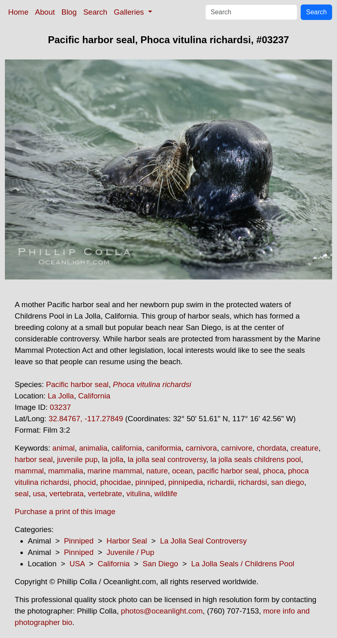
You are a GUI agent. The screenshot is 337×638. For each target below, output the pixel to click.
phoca (273, 470)
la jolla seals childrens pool (256, 459)
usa (39, 493)
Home (18, 12)
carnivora (201, 448)
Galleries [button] (130, 12)
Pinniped (79, 541)
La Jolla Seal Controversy (203, 541)
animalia (93, 448)
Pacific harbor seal (77, 384)
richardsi (252, 482)
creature (304, 448)
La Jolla (61, 396)
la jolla (113, 459)
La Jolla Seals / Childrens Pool (242, 563)
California (94, 396)
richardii (220, 482)
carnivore (237, 448)
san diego (287, 482)
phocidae (115, 482)
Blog (69, 12)
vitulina (138, 493)
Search (95, 12)
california (126, 448)
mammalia (65, 470)
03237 (60, 407)
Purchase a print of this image (65, 511)
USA (76, 563)
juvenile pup (77, 459)
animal (63, 448)
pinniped (149, 482)
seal (22, 493)
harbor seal (34, 459)
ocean (182, 470)
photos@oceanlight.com (161, 611)
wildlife (165, 493)
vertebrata (66, 493)
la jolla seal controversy (167, 459)
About (45, 12)
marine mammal (114, 470)
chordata (271, 448)
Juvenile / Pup (130, 552)
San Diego (160, 563)
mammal (29, 470)
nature (157, 470)
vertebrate (105, 493)
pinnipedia (185, 482)
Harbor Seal (126, 541)
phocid (84, 482)
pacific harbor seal (228, 470)
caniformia (164, 448)
